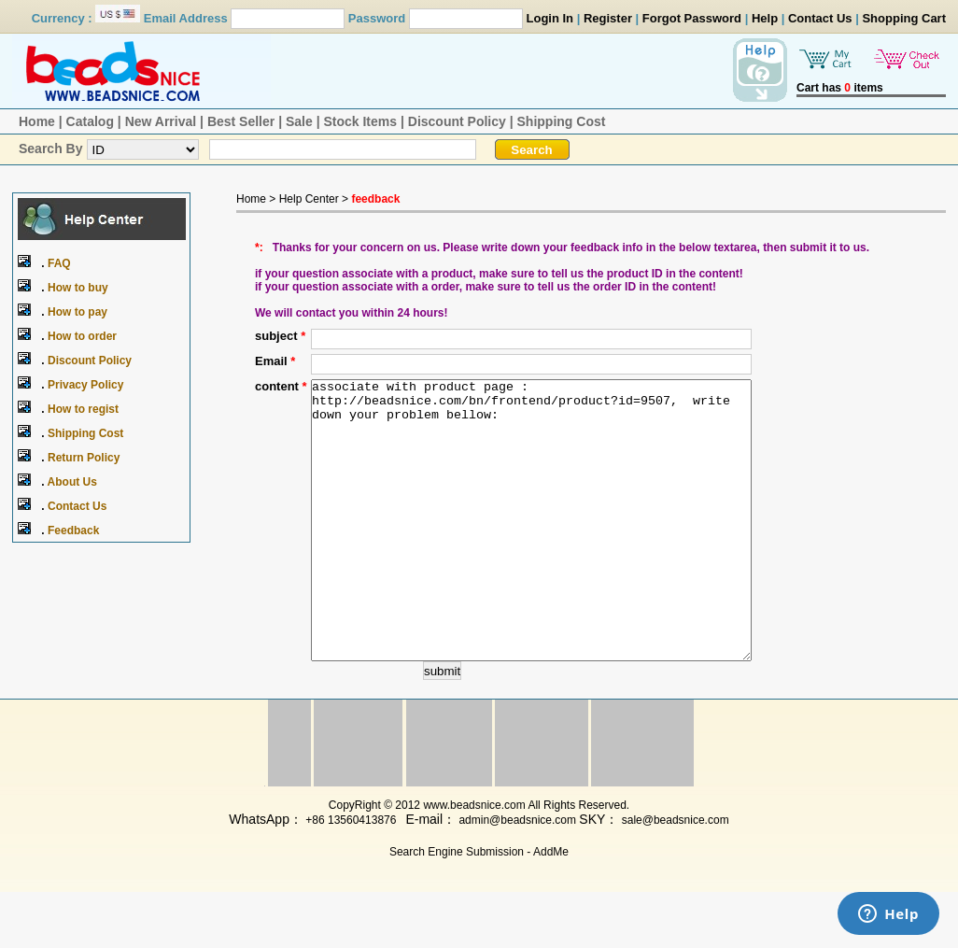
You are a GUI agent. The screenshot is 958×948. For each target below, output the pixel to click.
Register (608, 18)
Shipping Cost (561, 121)
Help (765, 18)
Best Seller (241, 121)
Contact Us (820, 18)
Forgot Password (691, 18)
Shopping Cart (904, 18)
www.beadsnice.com (474, 861)
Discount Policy (457, 121)
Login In (550, 18)
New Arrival (161, 121)
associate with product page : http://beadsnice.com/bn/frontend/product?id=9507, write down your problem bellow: (531, 548)
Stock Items (360, 121)
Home (37, 121)
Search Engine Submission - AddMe (479, 907)
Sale (299, 121)
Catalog (90, 121)
